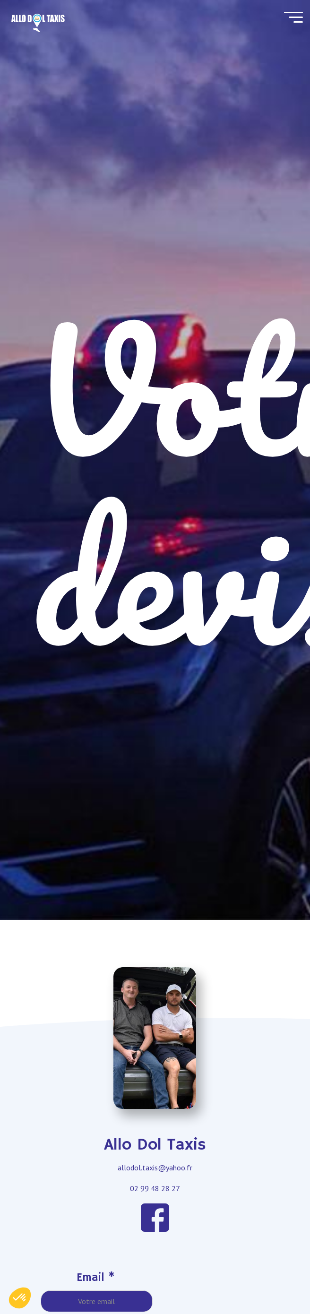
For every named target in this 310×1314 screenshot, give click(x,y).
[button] (20, 1298)
